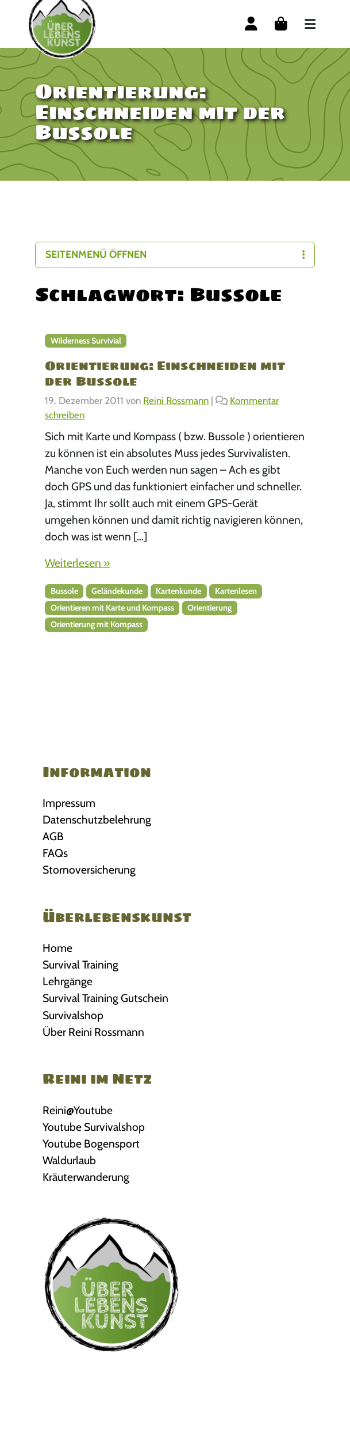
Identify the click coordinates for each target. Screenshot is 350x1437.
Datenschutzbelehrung (97, 819)
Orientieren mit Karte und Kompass (112, 608)
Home (57, 948)
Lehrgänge (68, 981)
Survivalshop (73, 1015)
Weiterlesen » (77, 563)
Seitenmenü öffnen (174, 254)
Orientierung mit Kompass (97, 624)
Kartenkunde (178, 591)
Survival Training (80, 964)
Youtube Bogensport (91, 1143)
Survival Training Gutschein (105, 998)
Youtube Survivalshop (94, 1127)
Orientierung (209, 608)
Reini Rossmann (176, 400)
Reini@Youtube (78, 1110)
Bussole (64, 591)
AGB (53, 836)
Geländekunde (117, 591)
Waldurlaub (69, 1160)
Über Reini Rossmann (93, 1032)
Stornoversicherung (89, 869)
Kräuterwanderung (86, 1177)
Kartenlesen (236, 591)
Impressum (69, 803)
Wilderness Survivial (86, 341)
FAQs (55, 853)
